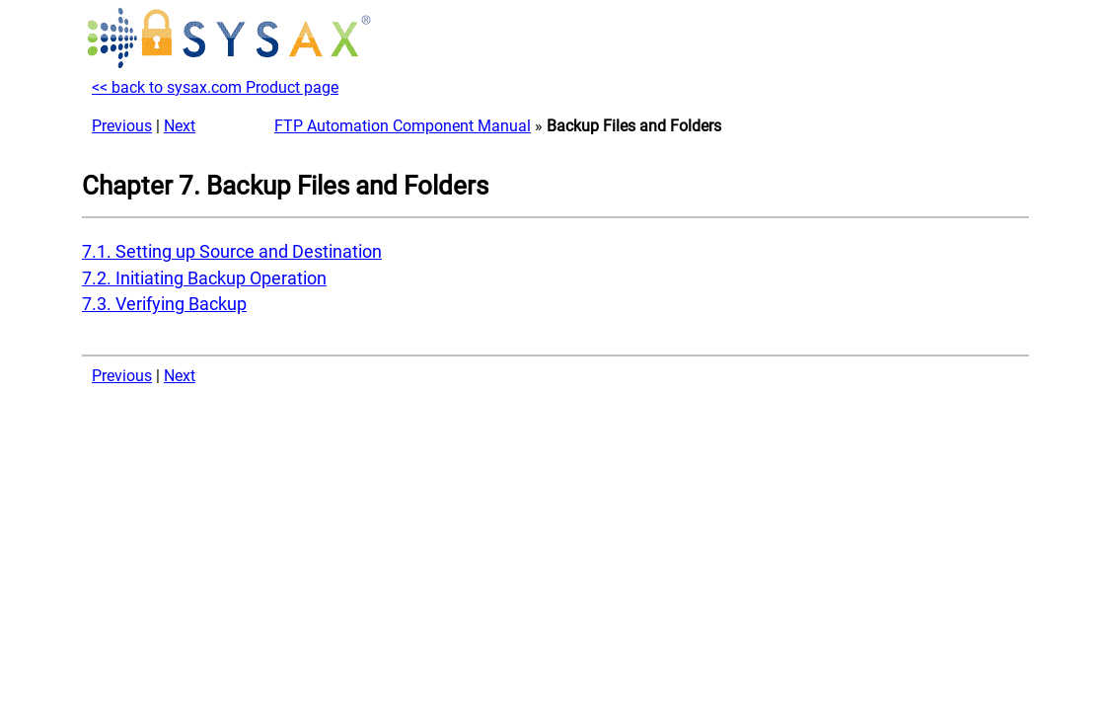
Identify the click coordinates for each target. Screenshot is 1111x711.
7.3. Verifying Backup (164, 304)
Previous (122, 126)
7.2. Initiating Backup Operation (204, 278)
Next (179, 126)
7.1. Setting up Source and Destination (232, 252)
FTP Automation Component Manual (402, 126)
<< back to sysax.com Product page (215, 87)
